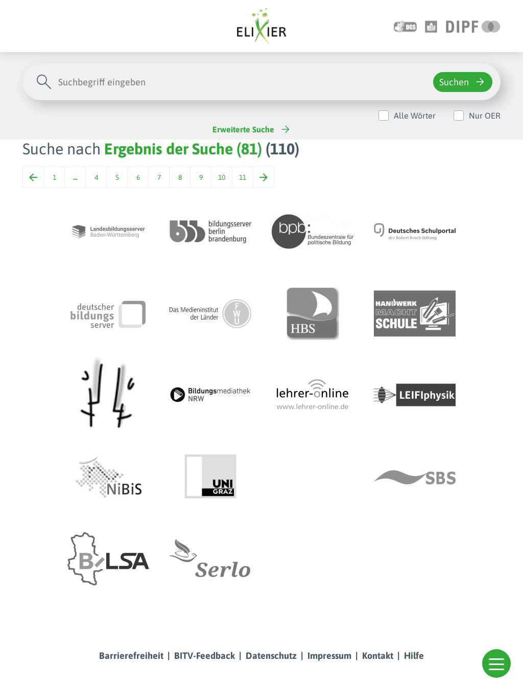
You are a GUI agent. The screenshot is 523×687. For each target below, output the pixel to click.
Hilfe (414, 655)
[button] (496, 663)
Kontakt (377, 655)
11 (242, 177)
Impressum (329, 655)
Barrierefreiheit (131, 655)
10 (221, 177)
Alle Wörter (415, 115)
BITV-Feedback (204, 655)
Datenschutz (271, 655)
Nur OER (485, 115)
